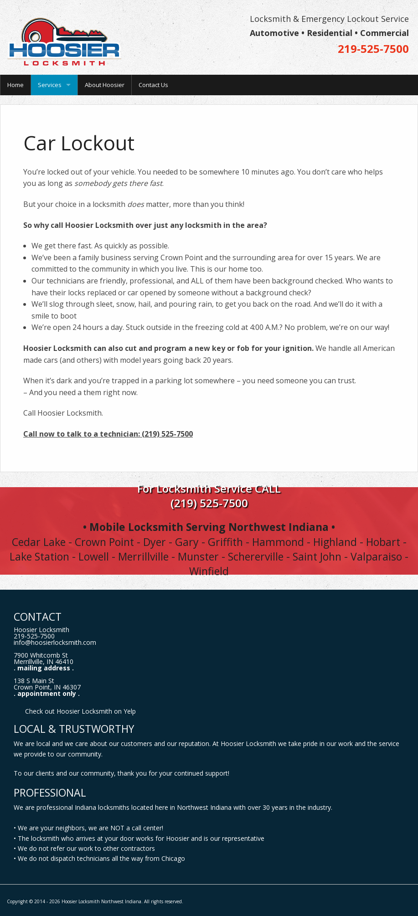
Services (50, 85)
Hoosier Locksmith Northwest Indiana (101, 901)
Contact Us (153, 85)
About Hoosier (104, 85)
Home (15, 85)
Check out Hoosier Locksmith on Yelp (80, 711)
